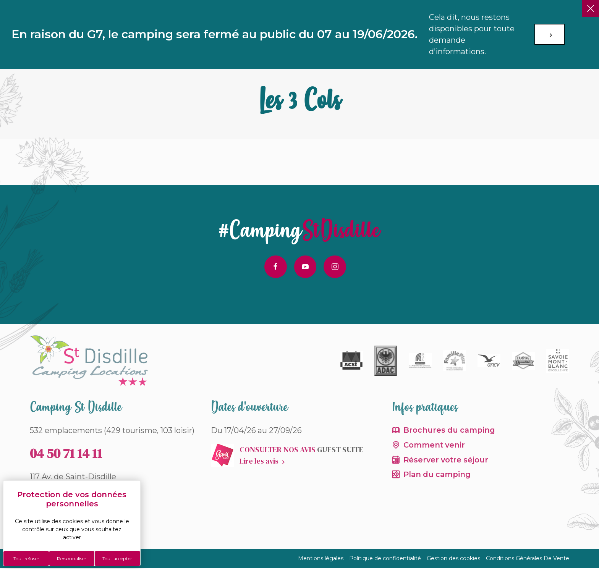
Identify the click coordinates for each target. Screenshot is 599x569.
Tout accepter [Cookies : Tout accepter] (117, 558)
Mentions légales (320, 559)
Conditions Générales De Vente (527, 559)
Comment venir (434, 446)
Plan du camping (437, 476)
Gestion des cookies (453, 559)
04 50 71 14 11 (66, 453)
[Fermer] (590, 8)
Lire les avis (259, 461)
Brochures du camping (449, 430)
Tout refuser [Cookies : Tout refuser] (26, 558)
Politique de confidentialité (385, 559)
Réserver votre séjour (447, 461)
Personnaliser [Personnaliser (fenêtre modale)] (71, 558)
